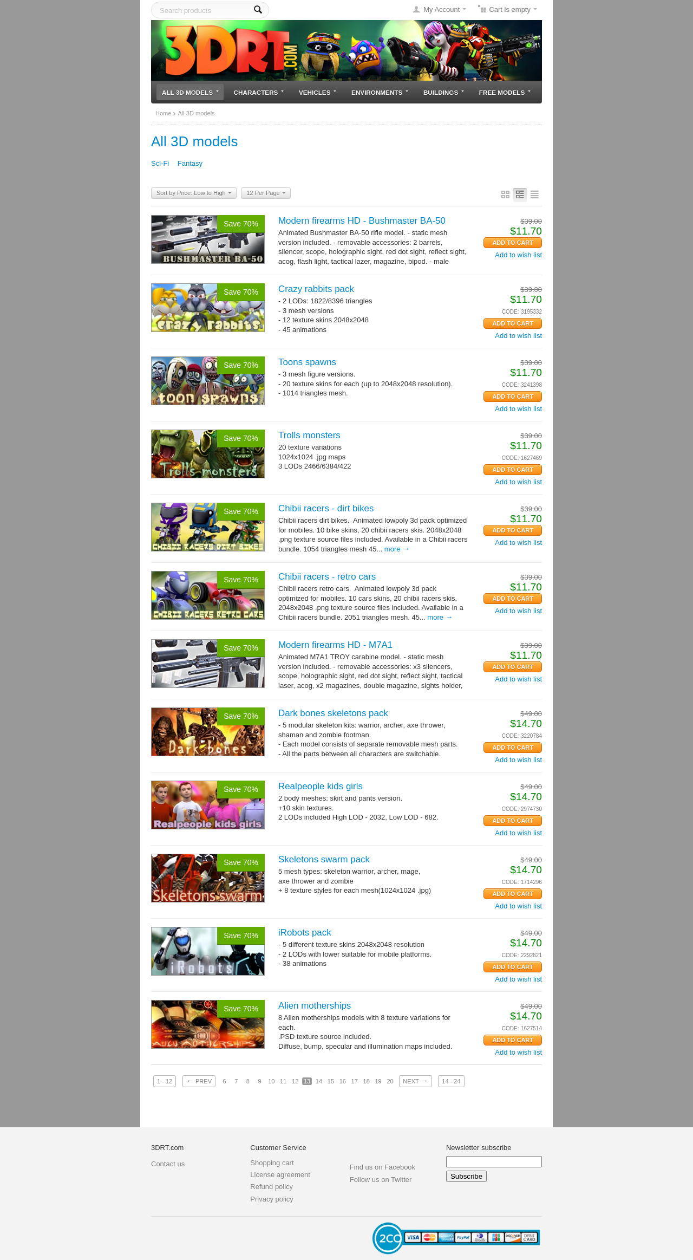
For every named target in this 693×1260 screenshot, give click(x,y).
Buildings (443, 92)
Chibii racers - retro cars (327, 576)
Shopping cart (271, 1163)
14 (319, 1081)
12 (295, 1081)
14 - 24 (451, 1081)
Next (415, 1080)
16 (342, 1081)
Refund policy (271, 1187)
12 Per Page (265, 193)
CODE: (510, 312)
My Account (441, 9)
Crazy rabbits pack (316, 289)
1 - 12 (164, 1081)
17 (354, 1081)
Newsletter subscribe (479, 1148)
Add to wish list (518, 255)
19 (378, 1081)
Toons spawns (307, 362)
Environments (379, 92)
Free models (505, 92)
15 (331, 1081)
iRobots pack (304, 932)
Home (163, 113)
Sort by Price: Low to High (194, 193)
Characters (259, 92)
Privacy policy (271, 1199)
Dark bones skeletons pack (333, 713)
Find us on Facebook (382, 1167)
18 (366, 1081)
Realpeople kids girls (320, 786)
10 (271, 1081)
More (397, 549)
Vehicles (317, 92)
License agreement (280, 1175)
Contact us (168, 1164)
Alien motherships (314, 1006)
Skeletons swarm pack (324, 859)
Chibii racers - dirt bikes (326, 508)
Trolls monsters (309, 435)
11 (283, 1081)
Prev (199, 1080)
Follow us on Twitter (381, 1179)
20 (390, 1081)
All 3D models (190, 92)
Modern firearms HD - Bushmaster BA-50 (362, 221)
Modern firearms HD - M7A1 (335, 645)
